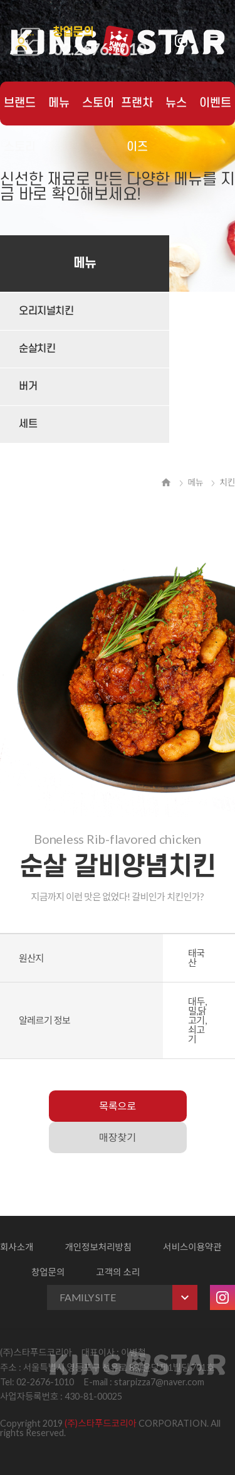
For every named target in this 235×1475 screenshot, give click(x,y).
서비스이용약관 (192, 1247)
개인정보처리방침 (98, 1247)
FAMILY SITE (128, 1297)
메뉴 (59, 103)
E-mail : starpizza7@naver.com (143, 1381)
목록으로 (117, 1106)
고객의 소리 (118, 1272)
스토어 (98, 103)
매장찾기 (117, 1137)
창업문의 (48, 1272)
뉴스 (176, 103)
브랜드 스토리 (20, 111)
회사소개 (16, 1247)
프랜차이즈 (137, 111)
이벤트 (215, 103)
